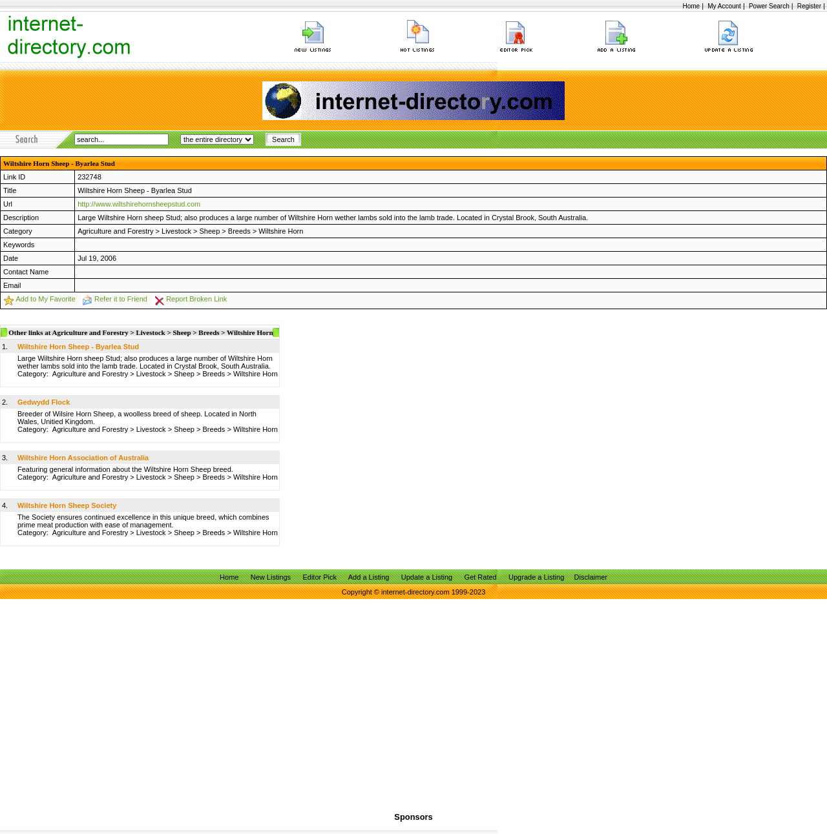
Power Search (769, 6)
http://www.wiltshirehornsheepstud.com (139, 204)
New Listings (271, 577)
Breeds (239, 231)
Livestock (176, 231)
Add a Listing (369, 577)
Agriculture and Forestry (115, 231)
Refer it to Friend (120, 299)
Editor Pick (319, 577)
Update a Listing (427, 577)
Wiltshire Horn (280, 231)
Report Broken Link (196, 299)
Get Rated (481, 577)
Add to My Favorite (45, 299)
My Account (724, 6)
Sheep (209, 231)
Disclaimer (590, 577)
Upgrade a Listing (536, 577)
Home (691, 6)
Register (809, 6)
